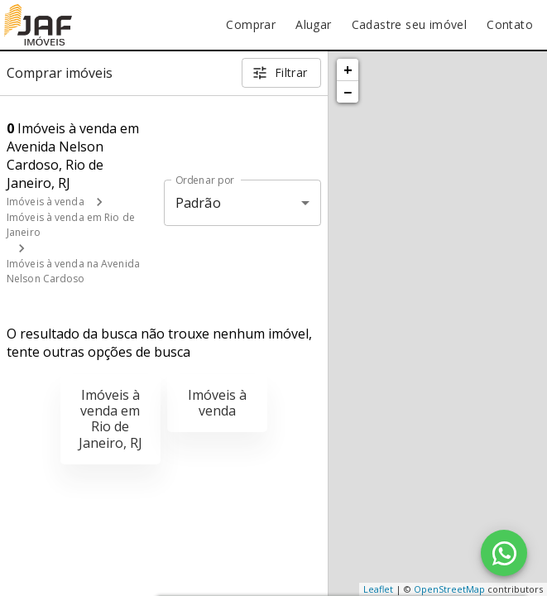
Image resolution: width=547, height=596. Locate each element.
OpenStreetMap (449, 589)
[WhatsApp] (504, 553)
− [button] (347, 92)
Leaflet (378, 589)
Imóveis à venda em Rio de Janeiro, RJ (110, 419)
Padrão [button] (198, 203)
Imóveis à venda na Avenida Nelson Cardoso (73, 271)
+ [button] (348, 69)
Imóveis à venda (45, 202)
